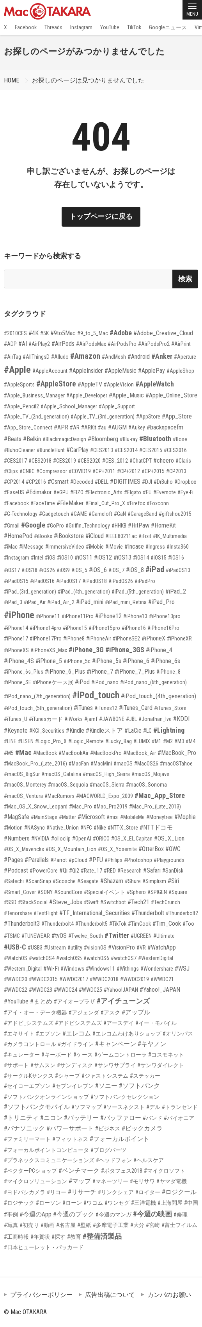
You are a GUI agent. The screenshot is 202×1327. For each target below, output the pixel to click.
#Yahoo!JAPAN (121, 990)
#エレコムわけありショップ (126, 1033)
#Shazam (111, 881)
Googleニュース (168, 27)
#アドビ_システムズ (28, 1023)
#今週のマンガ (113, 1214)
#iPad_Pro (161, 602)
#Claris (183, 461)
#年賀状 (40, 1237)
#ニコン (51, 1117)
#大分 (137, 1225)
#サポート (16, 1065)
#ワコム (93, 1203)
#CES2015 (150, 450)
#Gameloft (100, 514)
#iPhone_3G (86, 650)
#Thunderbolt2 (182, 913)
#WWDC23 (40, 990)
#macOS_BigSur (22, 774)
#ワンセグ (117, 1203)
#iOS (50, 557)
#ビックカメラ (142, 1128)
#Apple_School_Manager (69, 406)
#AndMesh (114, 357)
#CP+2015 (153, 471)
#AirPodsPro (122, 344)
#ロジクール (179, 1192)
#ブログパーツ (108, 1150)
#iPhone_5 (48, 661)
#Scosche (64, 881)
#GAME (79, 514)
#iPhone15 (75, 628)
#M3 (179, 741)
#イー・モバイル (156, 1023)
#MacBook (45, 753)
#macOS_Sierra (107, 785)
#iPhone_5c (77, 661)
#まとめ (41, 1001)
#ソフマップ (86, 1107)
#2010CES (15, 333)
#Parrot (58, 860)
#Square (177, 892)
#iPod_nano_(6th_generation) (153, 682)
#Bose (180, 439)
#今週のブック (73, 1214)
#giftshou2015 (175, 514)
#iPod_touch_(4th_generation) (158, 696)
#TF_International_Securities (94, 913)
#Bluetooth (155, 439)
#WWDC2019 (134, 979)
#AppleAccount (49, 371)
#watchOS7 (123, 958)
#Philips (113, 860)
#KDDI (181, 719)
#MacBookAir (73, 753)
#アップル (136, 1012)
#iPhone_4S (19, 661)
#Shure (133, 881)
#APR (61, 427)
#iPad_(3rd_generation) (30, 591)
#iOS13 (122, 557)
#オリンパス (178, 1033)
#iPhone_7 (100, 671)
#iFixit (144, 536)
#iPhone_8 (168, 672)
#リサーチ (82, 1192)
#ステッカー (145, 1076)
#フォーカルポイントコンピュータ (46, 1150)
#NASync (34, 827)
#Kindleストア (104, 730)
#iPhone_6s (165, 661)
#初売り (29, 1225)
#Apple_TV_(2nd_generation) (36, 416)
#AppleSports (19, 384)
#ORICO (101, 838)
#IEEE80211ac (121, 536)
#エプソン (48, 1033)
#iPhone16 (134, 628)
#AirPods (62, 343)
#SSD (10, 902)
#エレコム (76, 1033)
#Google (33, 525)
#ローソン (48, 1203)
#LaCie (133, 730)
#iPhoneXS (16, 650)
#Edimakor (39, 492)
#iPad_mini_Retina (126, 602)
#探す (58, 1237)
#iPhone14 (16, 628)
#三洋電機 (143, 1203)
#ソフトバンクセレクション (124, 1097)
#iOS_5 (79, 570)
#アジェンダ (84, 1012)
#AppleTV (90, 384)
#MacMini (101, 763)
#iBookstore (69, 536)
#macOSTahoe (176, 763)
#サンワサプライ (115, 1065)
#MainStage (44, 817)
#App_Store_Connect (28, 427)
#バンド (152, 1118)
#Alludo (60, 357)
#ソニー (106, 1085)
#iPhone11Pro (78, 616)
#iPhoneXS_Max (48, 650)
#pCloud (78, 860)
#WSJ (182, 968)
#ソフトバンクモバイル (37, 1107)
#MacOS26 (146, 763)
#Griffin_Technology (88, 525)
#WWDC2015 (43, 979)
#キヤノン (152, 1044)
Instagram (81, 27)
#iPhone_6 (136, 661)
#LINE (10, 741)
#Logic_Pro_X (51, 741)
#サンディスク (75, 1065)
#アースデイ (118, 1023)
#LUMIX (141, 741)
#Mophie (185, 817)
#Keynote (16, 730)
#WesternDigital (155, 958)
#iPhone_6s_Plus (23, 672)
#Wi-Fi (51, 968)
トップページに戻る (101, 216)
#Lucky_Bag (118, 741)
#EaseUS (14, 492)
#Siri (173, 881)
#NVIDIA (40, 838)
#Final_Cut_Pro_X (105, 503)
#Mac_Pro (80, 806)
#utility (74, 947)
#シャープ (67, 1076)
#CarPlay (77, 450)
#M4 (190, 741)
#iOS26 (47, 570)
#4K (33, 333)
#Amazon (85, 356)
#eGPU (61, 492)
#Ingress (155, 547)
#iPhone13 (135, 616)
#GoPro (55, 525)
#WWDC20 (15, 979)
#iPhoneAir (98, 638)
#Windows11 (100, 969)
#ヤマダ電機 (171, 1181)
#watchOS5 (69, 958)
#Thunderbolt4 (57, 924)
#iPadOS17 (68, 581)
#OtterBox (151, 849)
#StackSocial (33, 902)
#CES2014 (126, 450)
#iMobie (95, 547)
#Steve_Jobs (65, 902)
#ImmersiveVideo (64, 547)
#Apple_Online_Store (171, 395)
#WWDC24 (65, 990)
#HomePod (18, 536)
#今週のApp (35, 1214)
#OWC (173, 849)
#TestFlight (46, 913)
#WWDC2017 (73, 979)
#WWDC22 (15, 990)
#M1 (156, 741)
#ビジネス (107, 1128)
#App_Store (177, 416)
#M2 (168, 741)
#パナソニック (24, 1128)
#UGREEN (141, 936)
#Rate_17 (91, 870)
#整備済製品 (102, 1236)
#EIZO (76, 492)
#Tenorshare (18, 913)
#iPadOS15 (16, 581)
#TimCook (139, 924)
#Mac (23, 752)
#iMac (11, 547)
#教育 (74, 1237)
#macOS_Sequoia (68, 785)
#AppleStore (56, 383)
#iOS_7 (116, 570)
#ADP (10, 344)
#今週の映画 (152, 1214)
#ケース (83, 1055)
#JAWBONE (111, 719)
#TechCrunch (165, 902)
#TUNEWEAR (35, 936)
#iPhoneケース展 (53, 682)
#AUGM (117, 427)
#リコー (56, 1192)
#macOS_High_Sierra (106, 774)
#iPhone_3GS (124, 650)
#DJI (147, 482)
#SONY (45, 892)
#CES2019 (64, 461)
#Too (188, 924)
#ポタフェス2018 (121, 1171)
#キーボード (56, 1055)
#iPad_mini (89, 602)
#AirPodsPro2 (154, 344)
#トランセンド (180, 1107)
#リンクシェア (116, 1192)
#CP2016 (36, 482)
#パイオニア (179, 1118)
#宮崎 (153, 1225)
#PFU (96, 860)
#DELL (101, 482)
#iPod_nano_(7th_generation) (37, 696)
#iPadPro (145, 581)
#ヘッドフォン (114, 1160)
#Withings (128, 969)
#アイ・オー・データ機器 (35, 1012)
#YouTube (16, 1001)
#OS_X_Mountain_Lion (71, 849)
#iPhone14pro (45, 628)
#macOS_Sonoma (146, 785)
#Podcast (16, 870)
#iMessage (31, 547)
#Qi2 (74, 870)
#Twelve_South (85, 936)
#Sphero (136, 892)
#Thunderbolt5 (91, 924)
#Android (139, 356)
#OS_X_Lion (169, 838)
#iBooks (43, 536)
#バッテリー (81, 1117)
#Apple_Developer (86, 395)
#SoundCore (68, 892)
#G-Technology (20, 514)
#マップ (80, 1181)
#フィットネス (70, 1139)
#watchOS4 (42, 958)
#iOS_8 (135, 570)
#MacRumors (59, 796)
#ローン (72, 1203)
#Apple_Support (117, 406)
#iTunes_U (15, 719)
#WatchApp (161, 947)
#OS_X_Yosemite (117, 849)
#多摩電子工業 (111, 1225)
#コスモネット (166, 1055)
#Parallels (37, 860)
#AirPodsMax (91, 344)
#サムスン (42, 1065)
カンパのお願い (169, 1294)
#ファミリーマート (27, 1139)
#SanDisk (172, 870)
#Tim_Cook (166, 923)
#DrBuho (163, 482)
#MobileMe (132, 817)
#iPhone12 (108, 616)
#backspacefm (165, 427)
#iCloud (94, 536)
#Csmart (58, 481)
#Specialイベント (104, 892)
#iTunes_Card (135, 708)
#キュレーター (22, 1055)
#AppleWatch (154, 384)
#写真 (11, 1225)
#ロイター (147, 1192)
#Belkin (32, 439)
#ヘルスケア (148, 1160)
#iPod (82, 682)
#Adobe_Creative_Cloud (163, 333)
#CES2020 (89, 461)
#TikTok (117, 924)
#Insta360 (178, 547)
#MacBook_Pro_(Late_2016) (35, 763)
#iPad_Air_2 (60, 602)
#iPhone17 (16, 638)
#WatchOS (15, 958)
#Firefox (136, 503)
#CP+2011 (103, 471)
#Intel (37, 557)
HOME (11, 80)
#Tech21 (138, 902)
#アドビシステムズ (78, 1023)
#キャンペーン (115, 1044)
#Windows (72, 969)
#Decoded (81, 482)
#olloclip (61, 838)
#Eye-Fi (185, 492)
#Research (129, 870)
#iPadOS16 (42, 581)
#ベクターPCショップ (30, 1171)
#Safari (152, 870)
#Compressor (51, 471)
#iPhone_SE (17, 682)
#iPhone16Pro (163, 628)
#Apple (17, 369)
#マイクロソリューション (35, 1181)
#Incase (134, 546)
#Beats (12, 439)
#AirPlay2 (39, 344)
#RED (110, 870)
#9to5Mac (63, 333)
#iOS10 (65, 557)
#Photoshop (138, 860)
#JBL (131, 719)
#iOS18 (29, 570)
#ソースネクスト (124, 1107)
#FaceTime (42, 503)
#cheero (163, 460)
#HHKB (119, 525)
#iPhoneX (153, 638)
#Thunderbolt (147, 913)
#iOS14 (141, 557)
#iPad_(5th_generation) (138, 591)
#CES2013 (101, 450)
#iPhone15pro (104, 628)
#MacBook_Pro (177, 752)
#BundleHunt (51, 450)
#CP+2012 (128, 471)
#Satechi (14, 881)
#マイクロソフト (164, 1171)
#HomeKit (163, 525)
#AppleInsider (86, 370)
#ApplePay (151, 370)
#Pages (13, 860)
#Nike (100, 827)
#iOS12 (103, 557)
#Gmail (11, 525)
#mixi (112, 817)
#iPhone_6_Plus (65, 671)
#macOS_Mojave (150, 774)
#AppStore (148, 416)
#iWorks (73, 719)
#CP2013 (176, 471)
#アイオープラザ (74, 1001)
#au (102, 427)
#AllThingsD (36, 357)
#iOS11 (83, 557)
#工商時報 (16, 1237)
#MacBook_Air (139, 753)
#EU (147, 492)
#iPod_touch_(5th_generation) (38, 708)
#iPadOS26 (120, 581)
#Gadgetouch (54, 514)
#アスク (110, 1012)
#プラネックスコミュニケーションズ (49, 1160)
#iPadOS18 (94, 581)
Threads (53, 27)
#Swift (91, 902)
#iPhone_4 (159, 650)
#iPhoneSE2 (126, 638)
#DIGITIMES (125, 481)
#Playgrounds (169, 860)
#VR (141, 947)
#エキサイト (19, 1033)
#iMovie (114, 547)
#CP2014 (14, 482)
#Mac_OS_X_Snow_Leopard (35, 806)
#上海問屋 (170, 1203)
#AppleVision (119, 384)
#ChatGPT (140, 461)
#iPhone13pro (165, 616)
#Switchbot (113, 902)
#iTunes (83, 708)
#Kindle (75, 730)
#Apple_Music (126, 395)
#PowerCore (44, 870)
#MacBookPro (106, 753)
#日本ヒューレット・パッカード (43, 1247)
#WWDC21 (162, 979)
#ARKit (88, 427)
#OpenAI (81, 838)
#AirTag (12, 357)
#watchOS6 (96, 958)
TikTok (134, 27)
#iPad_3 (13, 602)
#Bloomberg (103, 439)
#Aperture (185, 357)
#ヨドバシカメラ (24, 1192)
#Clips (11, 471)
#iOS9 (63, 570)
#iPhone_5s (106, 661)
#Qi (63, 870)
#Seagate (88, 881)
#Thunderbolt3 (22, 923)
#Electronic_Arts (103, 492)
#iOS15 (159, 557)
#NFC (86, 827)
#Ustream (55, 947)
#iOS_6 (98, 570)
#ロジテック (19, 1203)
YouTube (109, 27)
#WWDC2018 (104, 979)
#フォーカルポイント (119, 1139)
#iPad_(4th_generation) (84, 591)
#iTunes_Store (170, 708)
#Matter (67, 817)
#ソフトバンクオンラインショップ (46, 1097)
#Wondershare (156, 969)
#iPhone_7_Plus (135, 671)
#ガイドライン (76, 1044)
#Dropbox (185, 482)
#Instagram (16, 557)
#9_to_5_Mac (92, 333)
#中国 (191, 1203)
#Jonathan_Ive (155, 719)
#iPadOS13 (178, 570)
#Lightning (168, 730)
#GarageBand (142, 514)
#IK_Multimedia (170, 536)
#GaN (120, 514)
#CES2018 (39, 461)
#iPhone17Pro (46, 638)
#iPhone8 (74, 638)
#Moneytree (159, 817)
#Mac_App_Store (160, 795)
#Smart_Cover (20, 892)
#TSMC (12, 936)
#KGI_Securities (46, 731)
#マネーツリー (110, 1181)
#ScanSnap (38, 881)
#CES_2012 (115, 461)
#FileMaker (70, 503)
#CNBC (27, 471)
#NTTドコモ (156, 827)
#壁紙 (84, 1225)
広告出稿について (110, 1294)
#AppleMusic (120, 370)
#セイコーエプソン (27, 1086)
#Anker (161, 356)
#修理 (181, 1214)
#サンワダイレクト (160, 1065)
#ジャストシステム (105, 1076)
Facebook (26, 27)
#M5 (9, 753)
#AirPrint (181, 344)
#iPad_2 (175, 591)
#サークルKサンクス (28, 1076)
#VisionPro (121, 947)
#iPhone (19, 615)
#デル (153, 1107)
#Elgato (132, 492)
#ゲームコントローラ (120, 1055)
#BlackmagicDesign (64, 439)
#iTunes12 (105, 708)
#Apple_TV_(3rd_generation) (103, 416)
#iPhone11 (48, 616)
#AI (22, 343)
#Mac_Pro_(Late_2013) (155, 806)
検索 (185, 279)
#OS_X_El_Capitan (131, 838)
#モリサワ (142, 1181)
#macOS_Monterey (25, 785)
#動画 (48, 1225)
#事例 (11, 1214)
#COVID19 (80, 471)
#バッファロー (120, 1117)
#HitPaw (138, 525)
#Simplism (154, 881)
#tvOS (59, 935)
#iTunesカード (46, 719)
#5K (44, 333)
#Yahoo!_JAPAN (160, 989)
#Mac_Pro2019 (111, 806)
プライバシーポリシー (41, 1294)
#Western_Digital (23, 969)
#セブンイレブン (73, 1086)
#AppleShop (180, 371)
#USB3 (35, 947)
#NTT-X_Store (123, 827)
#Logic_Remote (86, 741)
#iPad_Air (35, 602)
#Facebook (16, 503)
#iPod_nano (105, 682)
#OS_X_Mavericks (24, 849)
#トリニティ (21, 1117)
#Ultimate (164, 936)
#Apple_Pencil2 (21, 406)
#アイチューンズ (123, 1001)
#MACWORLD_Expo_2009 (104, 796)
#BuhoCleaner (19, 450)
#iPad (154, 569)
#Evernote (164, 492)
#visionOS (95, 947)
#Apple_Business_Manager (34, 395)
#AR (75, 427)
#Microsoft (91, 817)
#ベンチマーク (78, 1170)
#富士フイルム (179, 1225)
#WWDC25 (90, 990)
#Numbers (17, 838)
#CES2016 (175, 450)
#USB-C (15, 947)
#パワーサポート (70, 1128)
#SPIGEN (157, 892)
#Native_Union (62, 827)
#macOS (123, 763)
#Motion (13, 827)
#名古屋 (66, 1225)
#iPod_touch (95, 695)
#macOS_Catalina (61, 774)
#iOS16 (176, 557)
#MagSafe (16, 817)
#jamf (90, 719)
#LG (147, 731)
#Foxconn (158, 503)
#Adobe (121, 333)
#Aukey (136, 427)
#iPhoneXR (179, 638)
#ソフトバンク (139, 1085)
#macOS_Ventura (23, 796)
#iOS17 (12, 570)
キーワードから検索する (42, 256)
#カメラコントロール (30, 1044)
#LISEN (26, 741)
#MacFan (79, 763)
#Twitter (117, 935)
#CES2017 (15, 461)
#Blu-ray (129, 439)
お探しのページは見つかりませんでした (88, 80)
